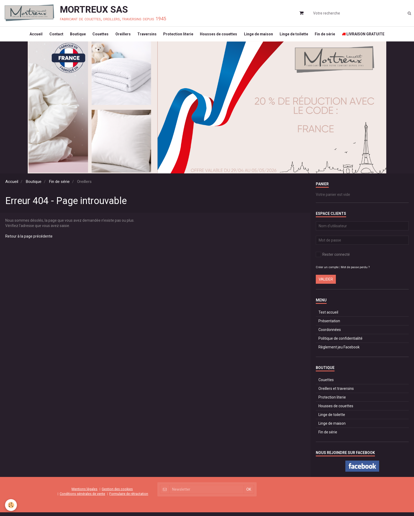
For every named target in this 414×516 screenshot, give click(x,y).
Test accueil (328, 316)
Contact (51, 36)
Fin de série (331, 36)
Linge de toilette (298, 36)
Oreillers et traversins (336, 392)
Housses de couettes (220, 36)
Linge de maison (261, 36)
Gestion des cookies (117, 493)
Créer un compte (327, 271)
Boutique (74, 36)
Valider (326, 283)
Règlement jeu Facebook (339, 351)
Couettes (98, 36)
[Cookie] (11, 505)
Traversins (146, 36)
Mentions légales (84, 493)
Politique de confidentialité (340, 342)
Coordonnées (329, 333)
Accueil (29, 36)
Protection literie (179, 36)
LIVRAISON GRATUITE (370, 36)
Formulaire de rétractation (128, 497)
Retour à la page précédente (29, 240)
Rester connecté (333, 258)
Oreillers (121, 36)
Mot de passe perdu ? (355, 271)
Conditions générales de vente (82, 497)
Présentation (329, 325)
